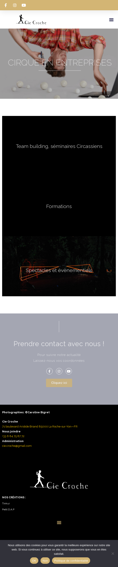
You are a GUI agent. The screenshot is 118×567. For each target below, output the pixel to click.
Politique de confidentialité (71, 560)
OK (34, 560)
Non (45, 560)
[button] (111, 19)
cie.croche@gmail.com (17, 445)
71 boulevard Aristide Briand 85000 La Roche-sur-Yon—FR (40, 426)
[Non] (113, 553)
